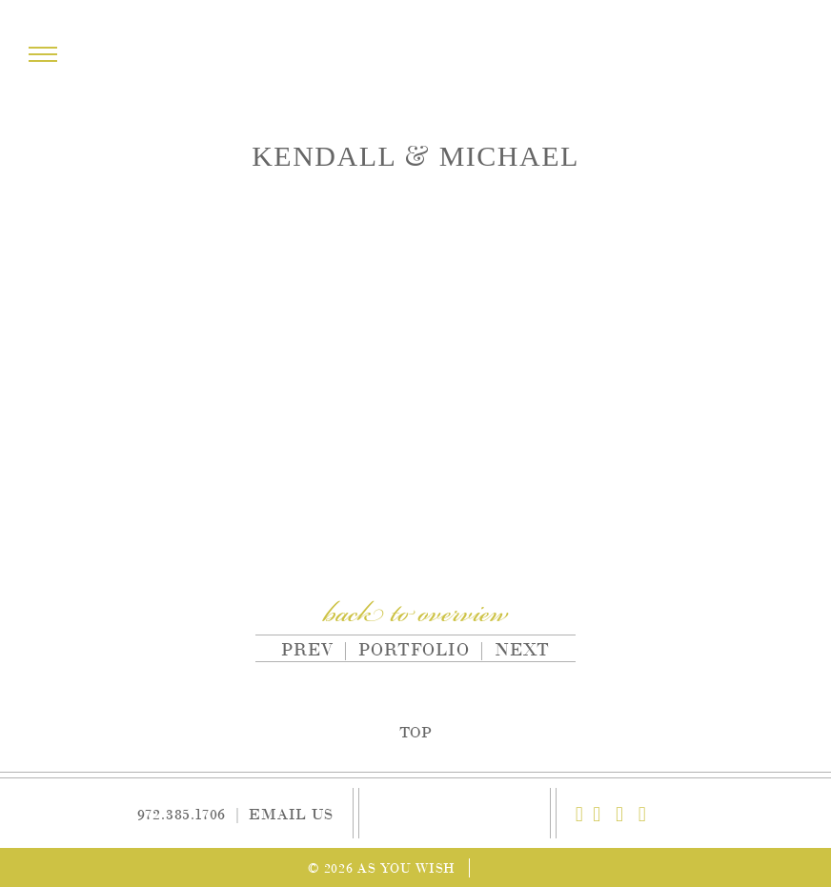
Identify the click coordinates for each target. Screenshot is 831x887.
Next (523, 647)
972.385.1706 (182, 813)
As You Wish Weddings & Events (415, 55)
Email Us (291, 813)
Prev (302, 647)
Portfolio (414, 647)
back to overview (416, 616)
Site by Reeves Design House (510, 867)
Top (415, 731)
